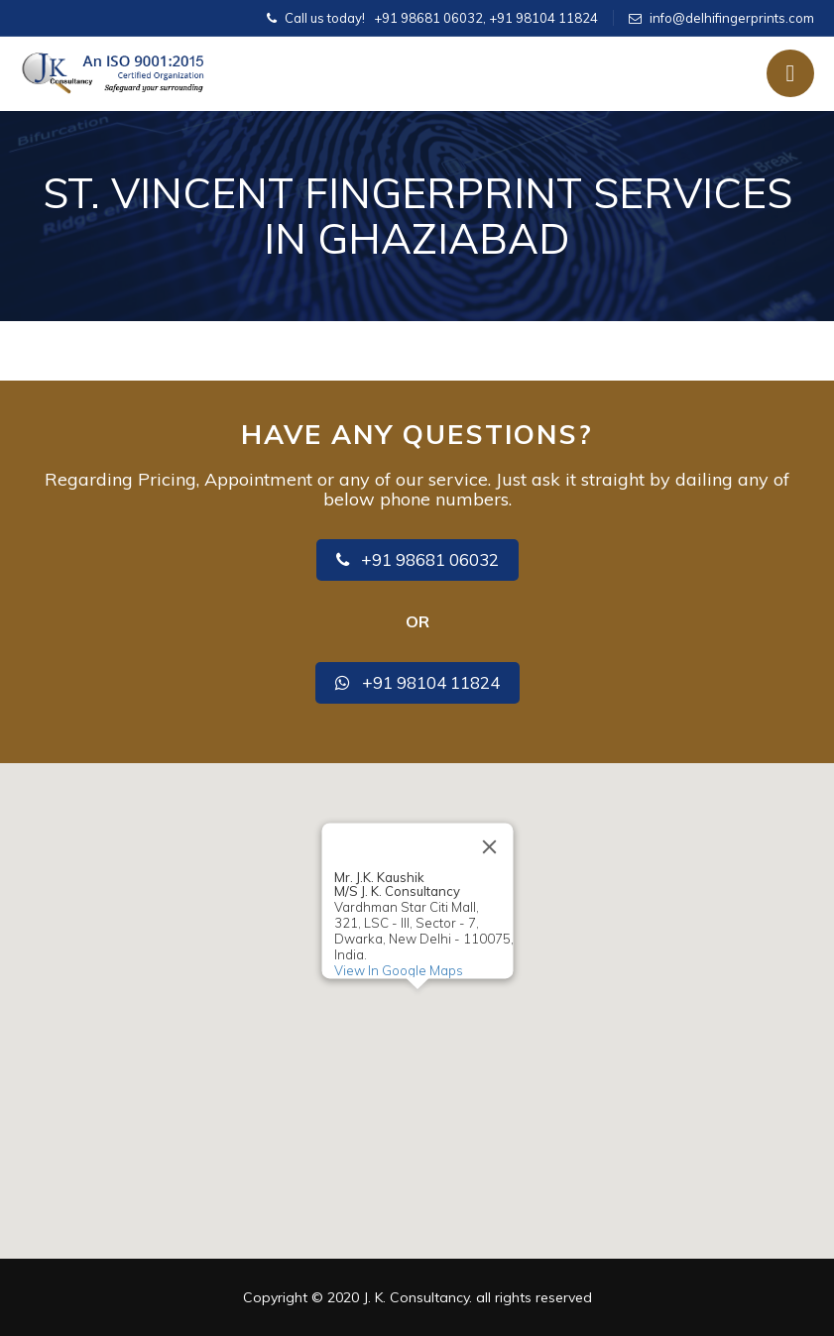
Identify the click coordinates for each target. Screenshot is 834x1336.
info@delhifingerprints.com (732, 18)
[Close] (489, 846)
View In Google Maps (397, 970)
